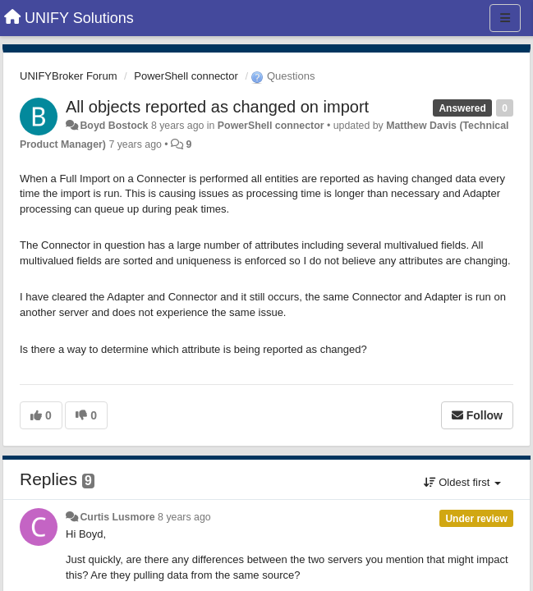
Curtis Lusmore (117, 517)
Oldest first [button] (462, 482)
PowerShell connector (185, 76)
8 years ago (184, 517)
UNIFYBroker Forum (68, 76)
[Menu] (505, 18)
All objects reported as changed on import (217, 107)
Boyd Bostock (114, 125)
